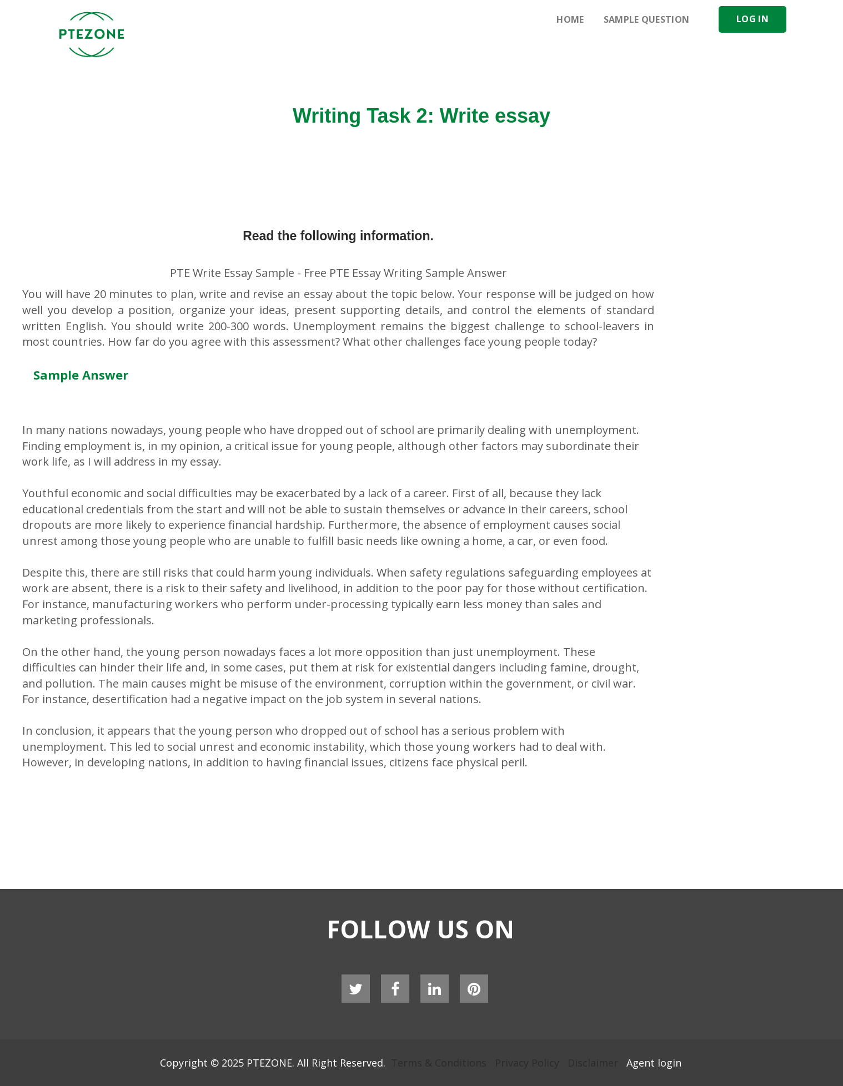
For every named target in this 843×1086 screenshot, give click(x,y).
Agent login (653, 1062)
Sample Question (647, 19)
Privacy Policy (527, 1062)
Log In (752, 19)
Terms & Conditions (438, 1062)
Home (570, 19)
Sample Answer (80, 374)
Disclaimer (593, 1062)
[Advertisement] (501, 67)
